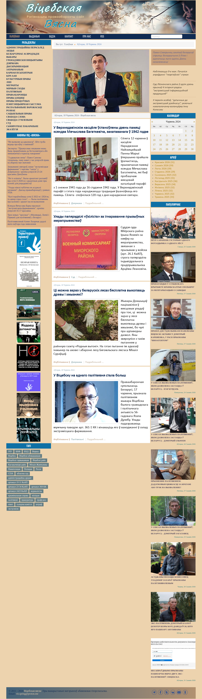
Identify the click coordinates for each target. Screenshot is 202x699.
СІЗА (10, 473)
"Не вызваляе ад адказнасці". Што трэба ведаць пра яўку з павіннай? (26, 143)
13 (173, 140)
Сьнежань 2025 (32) (165, 175)
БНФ (18, 451)
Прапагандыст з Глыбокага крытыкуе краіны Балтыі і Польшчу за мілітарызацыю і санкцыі (172, 287)
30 (192, 149)
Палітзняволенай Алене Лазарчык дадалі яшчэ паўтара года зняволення (27, 222)
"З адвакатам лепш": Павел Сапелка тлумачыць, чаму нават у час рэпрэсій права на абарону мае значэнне (28, 160)
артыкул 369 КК (38, 487)
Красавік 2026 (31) (165, 162)
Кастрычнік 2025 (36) (166, 181)
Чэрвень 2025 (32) (164, 194)
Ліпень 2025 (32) (164, 191)
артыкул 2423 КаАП (17, 491)
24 (154, 149)
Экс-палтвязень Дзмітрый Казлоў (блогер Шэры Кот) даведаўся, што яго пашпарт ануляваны (172, 626)
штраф (39, 504)
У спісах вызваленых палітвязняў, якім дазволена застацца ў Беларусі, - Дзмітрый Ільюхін (172, 437)
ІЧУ (10, 451)
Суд (73, 277)
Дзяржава (76, 203)
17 (154, 144)
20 (173, 144)
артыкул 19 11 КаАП (17, 482)
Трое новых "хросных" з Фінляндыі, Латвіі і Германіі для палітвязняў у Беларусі (28, 216)
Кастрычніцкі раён (17, 465)
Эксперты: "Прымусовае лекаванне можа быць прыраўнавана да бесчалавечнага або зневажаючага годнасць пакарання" (28, 151)
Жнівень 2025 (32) (165, 187)
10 (154, 140)
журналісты (36, 491)
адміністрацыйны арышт (20, 478)
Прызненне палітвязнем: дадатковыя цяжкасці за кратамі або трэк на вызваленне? (171, 484)
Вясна (61, 24)
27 (173, 149)
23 (192, 144)
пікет (10, 504)
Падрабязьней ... (94, 203)
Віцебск (12, 456)
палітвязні (13, 500)
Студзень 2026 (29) (165, 172)
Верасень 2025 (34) (165, 184)
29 (186, 149)
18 (160, 144)
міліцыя (35, 495)
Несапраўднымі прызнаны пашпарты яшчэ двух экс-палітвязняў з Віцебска (167, 673)
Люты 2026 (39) (163, 168)
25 (160, 149)
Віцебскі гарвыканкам (18, 460)
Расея (38, 469)
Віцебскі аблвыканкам (29, 456)
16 (192, 140)
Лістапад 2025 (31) (165, 178)
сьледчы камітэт (24, 504)
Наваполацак (14, 469)
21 (179, 144)
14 (179, 140)
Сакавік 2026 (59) (164, 165)
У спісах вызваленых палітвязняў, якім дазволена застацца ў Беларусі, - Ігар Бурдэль (172, 386)
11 (160, 140)
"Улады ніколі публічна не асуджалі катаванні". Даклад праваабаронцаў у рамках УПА (29, 190)
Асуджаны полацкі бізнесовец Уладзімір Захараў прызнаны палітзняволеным (169, 580)
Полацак (28, 469)
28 (179, 149)
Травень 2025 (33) (164, 197)
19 (167, 144)
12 (167, 140)
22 (186, 144)
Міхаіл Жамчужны (38, 465)
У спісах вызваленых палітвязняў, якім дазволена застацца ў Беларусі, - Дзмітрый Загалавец (172, 530)
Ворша (35, 451)
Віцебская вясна (32, 691)
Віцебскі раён (39, 460)
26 (167, 149)
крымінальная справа (18, 495)
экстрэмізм (13, 509)
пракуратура (27, 500)
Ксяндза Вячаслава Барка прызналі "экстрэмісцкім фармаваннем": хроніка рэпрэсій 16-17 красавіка (26, 208)
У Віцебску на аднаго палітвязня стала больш (89, 375)
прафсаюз (41, 500)
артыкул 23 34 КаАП (18, 487)
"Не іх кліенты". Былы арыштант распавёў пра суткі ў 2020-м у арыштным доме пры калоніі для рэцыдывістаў (28, 181)
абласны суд (22, 473)
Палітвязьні (77, 439)
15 (186, 140)
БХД (26, 451)
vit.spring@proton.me (27, 693)
